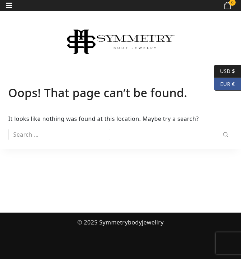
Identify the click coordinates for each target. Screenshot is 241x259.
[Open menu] (9, 5)
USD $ (224, 71)
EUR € (224, 84)
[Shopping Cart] (230, 5)
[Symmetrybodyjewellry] (121, 42)
